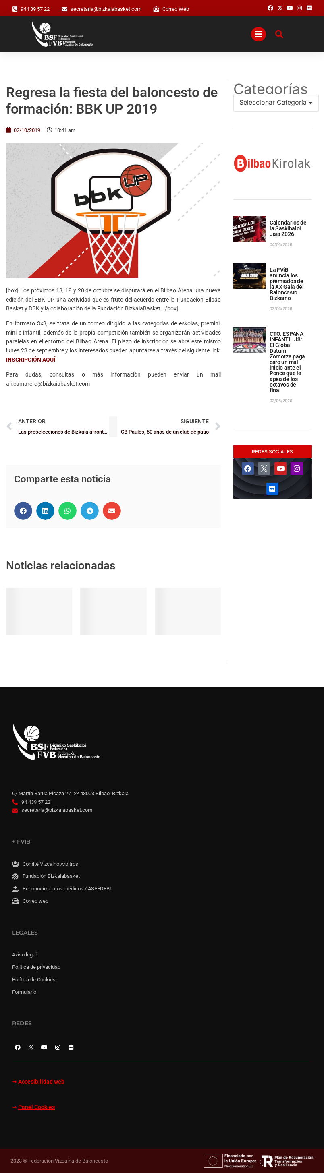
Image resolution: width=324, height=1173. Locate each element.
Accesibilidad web (41, 1081)
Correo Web (175, 9)
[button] (23, 511)
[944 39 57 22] (15, 9)
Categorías (270, 89)
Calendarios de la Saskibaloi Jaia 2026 (288, 228)
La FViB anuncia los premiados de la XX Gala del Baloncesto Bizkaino (287, 284)
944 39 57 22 (35, 9)
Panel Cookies (36, 1107)
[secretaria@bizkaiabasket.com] (64, 9)
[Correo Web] (156, 9)
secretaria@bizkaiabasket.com (106, 9)
